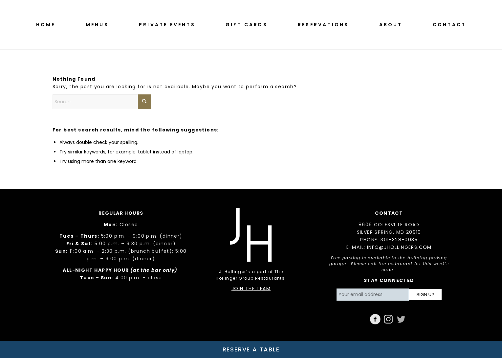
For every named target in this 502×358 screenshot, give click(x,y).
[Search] (102, 101)
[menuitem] (46, 24)
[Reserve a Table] (251, 349)
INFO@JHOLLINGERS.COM (399, 247)
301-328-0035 (399, 239)
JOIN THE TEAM (251, 288)
